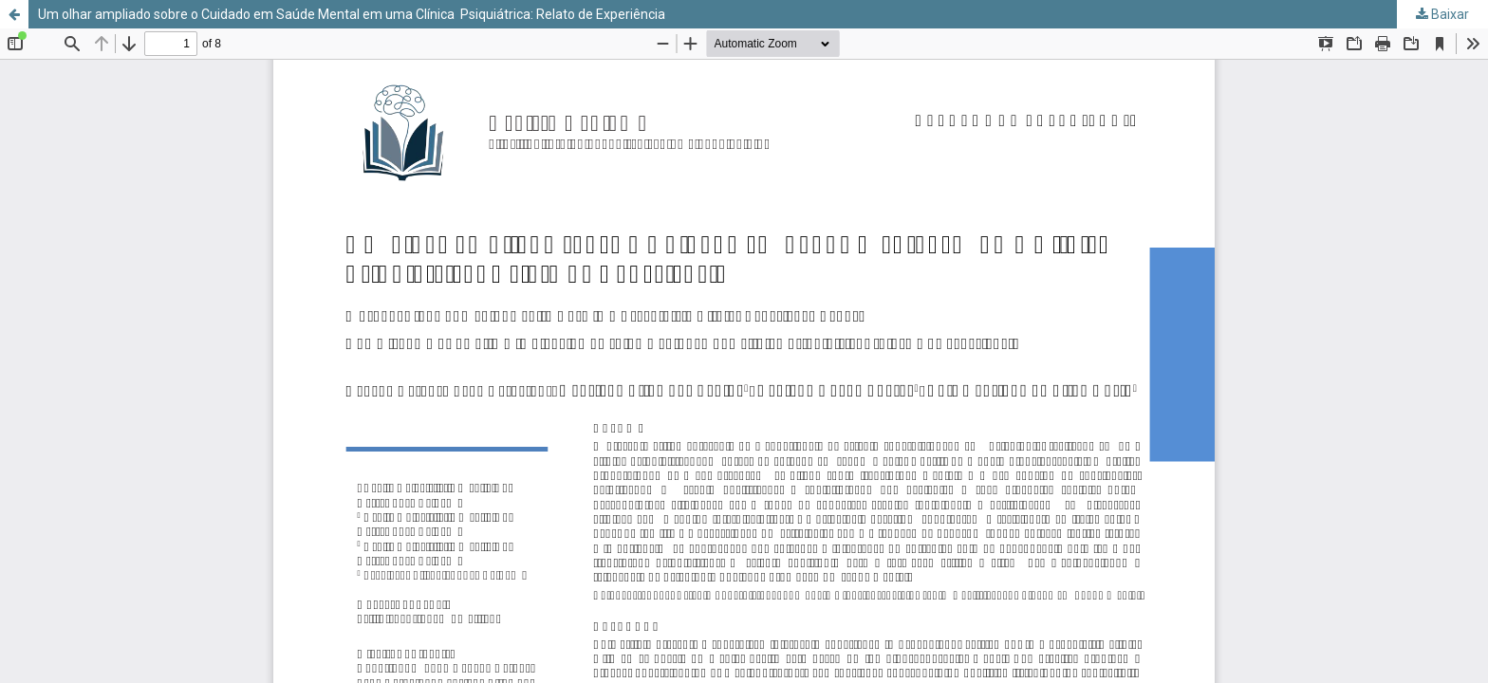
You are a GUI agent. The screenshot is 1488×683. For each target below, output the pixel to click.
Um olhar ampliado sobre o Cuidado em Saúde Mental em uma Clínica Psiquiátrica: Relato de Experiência (351, 14)
